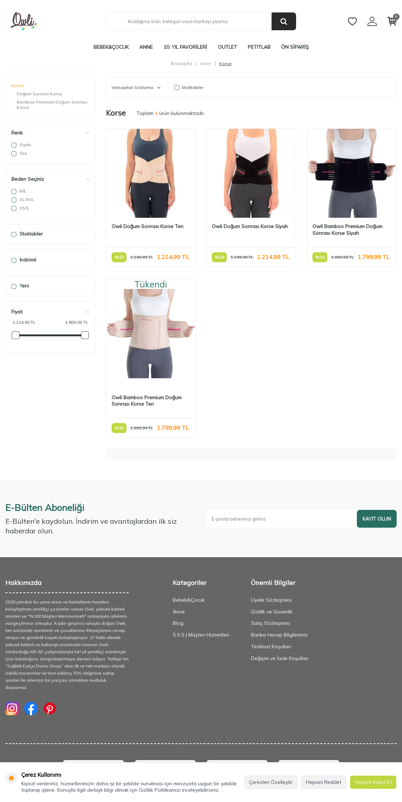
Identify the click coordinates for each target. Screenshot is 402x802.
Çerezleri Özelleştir (271, 782)
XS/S (20, 208)
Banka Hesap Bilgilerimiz (279, 635)
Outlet (227, 47)
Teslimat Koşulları (271, 646)
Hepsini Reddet (323, 782)
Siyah (21, 145)
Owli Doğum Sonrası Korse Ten (147, 226)
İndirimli (23, 260)
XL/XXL (22, 199)
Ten (19, 153)
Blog (178, 623)
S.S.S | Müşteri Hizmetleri (201, 635)
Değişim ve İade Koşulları (280, 658)
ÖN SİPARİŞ (295, 47)
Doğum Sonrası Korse (39, 93)
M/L (19, 191)
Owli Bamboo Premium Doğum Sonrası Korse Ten (147, 400)
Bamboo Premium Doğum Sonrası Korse (52, 104)
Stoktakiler (27, 234)
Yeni (20, 286)
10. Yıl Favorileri (185, 47)
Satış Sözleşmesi (270, 623)
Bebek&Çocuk (111, 47)
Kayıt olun (377, 519)
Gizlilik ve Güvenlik (272, 611)
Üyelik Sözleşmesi (271, 600)
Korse (17, 85)
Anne (146, 47)
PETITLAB (259, 47)
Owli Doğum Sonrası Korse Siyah (250, 226)
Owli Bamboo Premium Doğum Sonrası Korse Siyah (347, 229)
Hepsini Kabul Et (373, 782)
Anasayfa (181, 63)
